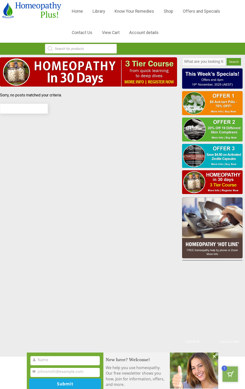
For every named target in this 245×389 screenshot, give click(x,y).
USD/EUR (193, 341)
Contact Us (82, 32)
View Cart (111, 32)
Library (99, 11)
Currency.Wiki (229, 341)
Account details (144, 32)
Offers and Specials (201, 11)
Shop (168, 11)
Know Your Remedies (134, 11)
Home (77, 11)
